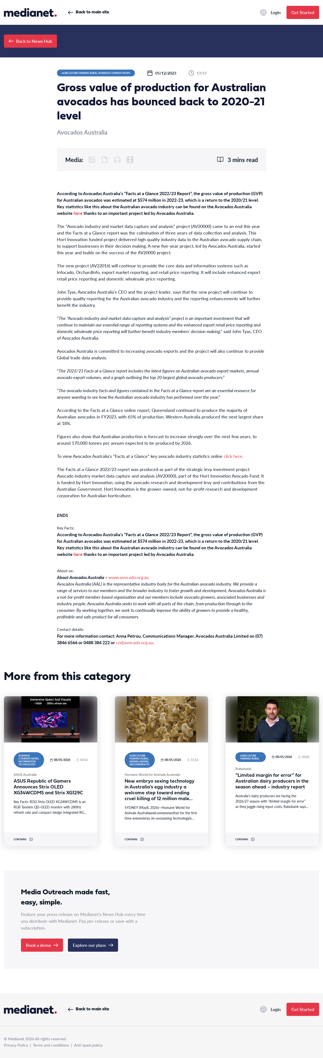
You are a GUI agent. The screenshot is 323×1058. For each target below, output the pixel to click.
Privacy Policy (16, 1045)
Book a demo (42, 945)
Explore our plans (93, 945)
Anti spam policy (88, 1045)
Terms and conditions (51, 1045)
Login (270, 12)
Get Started (302, 12)
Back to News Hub (30, 41)
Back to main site (88, 12)
